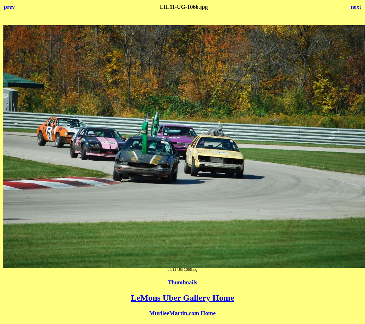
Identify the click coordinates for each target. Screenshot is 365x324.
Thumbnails (182, 282)
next (356, 7)
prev (9, 7)
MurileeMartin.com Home (182, 313)
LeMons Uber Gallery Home (182, 297)
